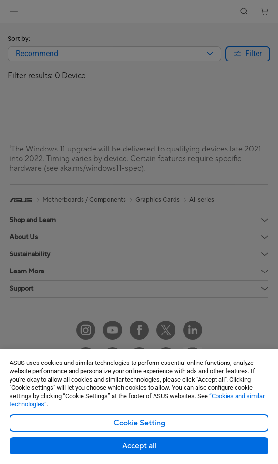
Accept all (139, 446)
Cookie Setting (139, 423)
